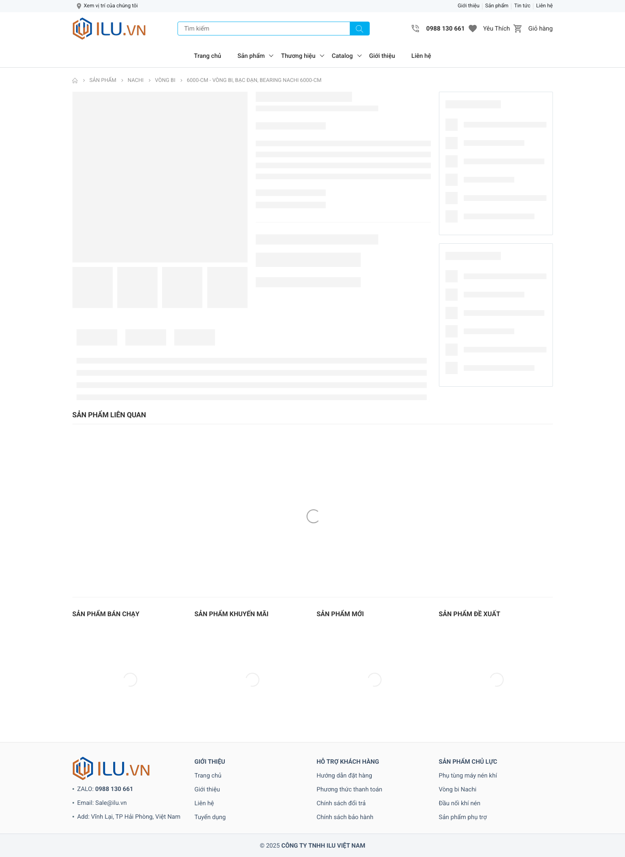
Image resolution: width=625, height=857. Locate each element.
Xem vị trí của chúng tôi (111, 6)
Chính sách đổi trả (341, 803)
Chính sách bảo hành (345, 817)
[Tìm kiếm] (359, 28)
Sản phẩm (497, 6)
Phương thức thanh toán (349, 789)
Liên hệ (544, 6)
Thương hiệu (298, 55)
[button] (473, 28)
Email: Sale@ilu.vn (102, 802)
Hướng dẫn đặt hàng (345, 775)
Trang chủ (207, 55)
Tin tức (522, 6)
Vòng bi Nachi (458, 789)
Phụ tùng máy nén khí (468, 775)
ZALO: (105, 789)
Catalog (342, 55)
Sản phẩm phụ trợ (463, 817)
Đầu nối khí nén (459, 803)
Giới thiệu (469, 6)
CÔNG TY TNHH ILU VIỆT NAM (323, 845)
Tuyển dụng (210, 817)
